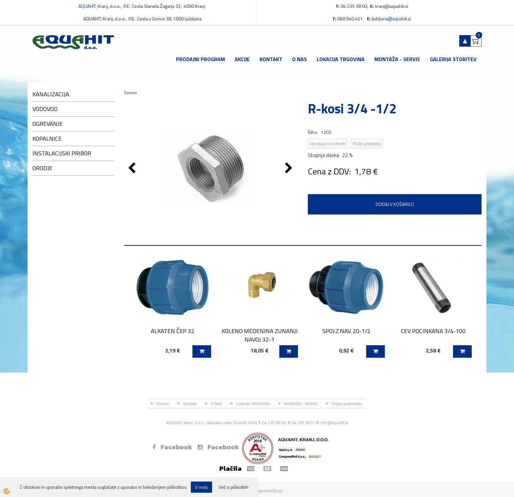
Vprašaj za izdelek (328, 143)
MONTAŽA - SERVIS (397, 59)
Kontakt (271, 59)
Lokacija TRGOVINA (341, 59)
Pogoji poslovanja (347, 403)
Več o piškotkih (233, 487)
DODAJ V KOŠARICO (395, 204)
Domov (130, 92)
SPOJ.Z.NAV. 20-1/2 (346, 331)
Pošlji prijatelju (367, 143)
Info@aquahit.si (334, 422)
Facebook (172, 447)
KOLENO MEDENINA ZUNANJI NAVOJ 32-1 (260, 335)
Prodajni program (200, 59)
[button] (289, 168)
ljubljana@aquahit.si (391, 18)
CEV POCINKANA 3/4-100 (433, 331)
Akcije (242, 59)
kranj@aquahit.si (391, 6)
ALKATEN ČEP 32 (172, 331)
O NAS (299, 59)
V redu (201, 487)
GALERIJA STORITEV (453, 59)
